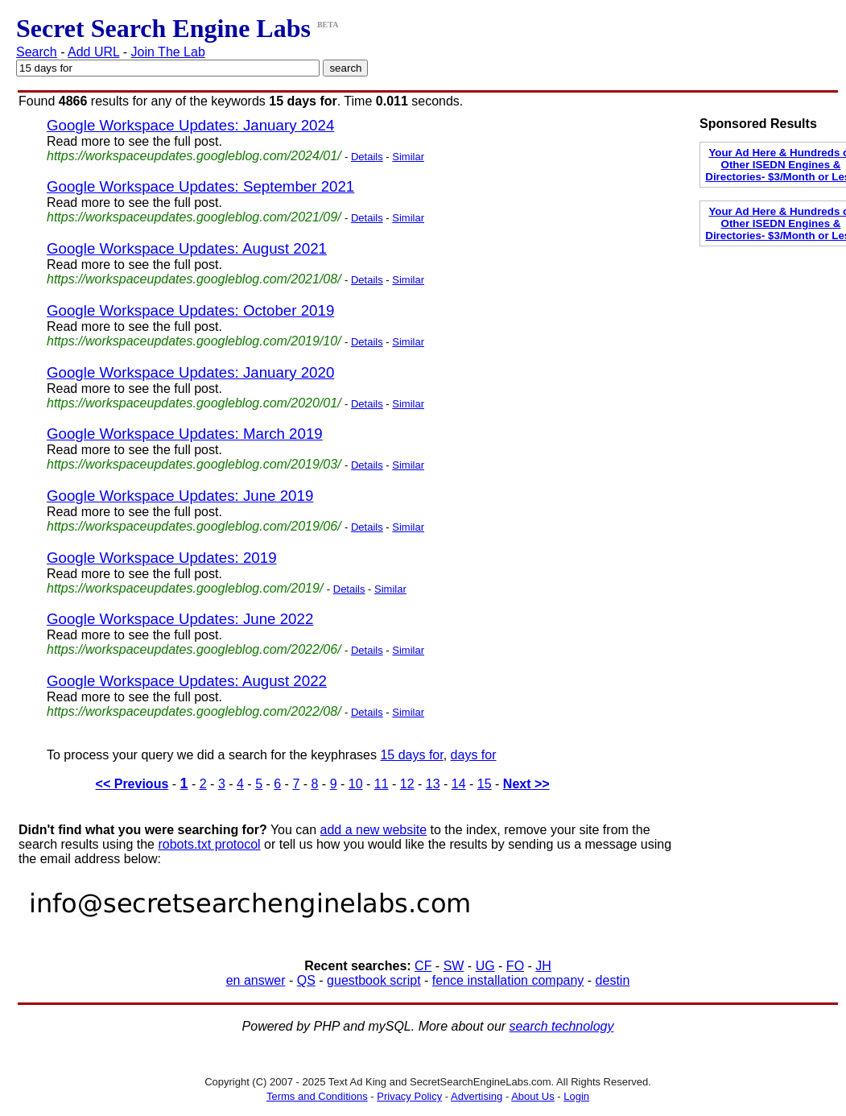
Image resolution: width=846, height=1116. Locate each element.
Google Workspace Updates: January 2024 (190, 125)
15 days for (411, 755)
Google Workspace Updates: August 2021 (187, 248)
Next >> (526, 784)
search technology (562, 1026)
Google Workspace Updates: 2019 (162, 557)
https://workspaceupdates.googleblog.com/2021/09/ (194, 217)
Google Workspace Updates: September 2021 (200, 186)
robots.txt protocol (209, 844)
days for (474, 755)
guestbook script (374, 980)
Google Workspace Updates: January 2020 (190, 372)
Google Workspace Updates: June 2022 (180, 618)
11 (381, 784)
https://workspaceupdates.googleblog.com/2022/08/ (194, 711)
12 (407, 784)
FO (515, 966)
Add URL (93, 52)
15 (484, 784)
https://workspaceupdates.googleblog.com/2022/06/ (194, 649)
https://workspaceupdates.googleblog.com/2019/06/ (194, 526)
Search (36, 52)
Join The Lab (168, 52)
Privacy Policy (409, 1096)
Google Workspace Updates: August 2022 (187, 680)
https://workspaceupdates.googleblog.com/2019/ (185, 588)
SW (454, 966)
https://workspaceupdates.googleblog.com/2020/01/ (194, 403)
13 (433, 784)
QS (306, 980)
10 (356, 784)
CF (423, 966)
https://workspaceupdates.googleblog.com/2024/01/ (194, 156)
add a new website (373, 830)
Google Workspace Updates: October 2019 (190, 310)
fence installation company (508, 980)
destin (613, 980)
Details (367, 157)
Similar (408, 157)
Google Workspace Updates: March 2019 (185, 433)
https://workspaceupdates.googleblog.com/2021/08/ (194, 279)
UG (485, 966)
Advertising (476, 1096)
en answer (256, 980)
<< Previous (132, 784)
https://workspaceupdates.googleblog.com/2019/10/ (194, 341)
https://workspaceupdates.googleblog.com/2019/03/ (194, 464)
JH (543, 966)
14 (459, 784)
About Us (532, 1096)
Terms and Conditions (317, 1096)
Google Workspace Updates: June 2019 (180, 495)
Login (576, 1096)
